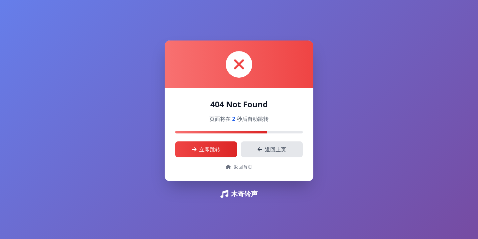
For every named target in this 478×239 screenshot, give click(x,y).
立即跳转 (206, 149)
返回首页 (239, 167)
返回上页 (272, 149)
